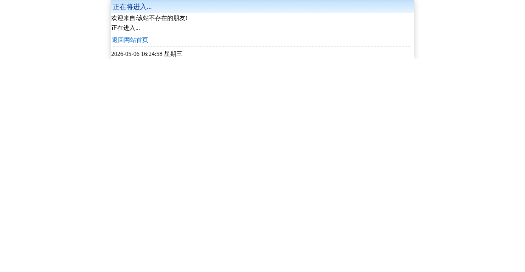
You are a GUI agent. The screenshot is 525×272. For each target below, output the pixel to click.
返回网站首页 (130, 40)
